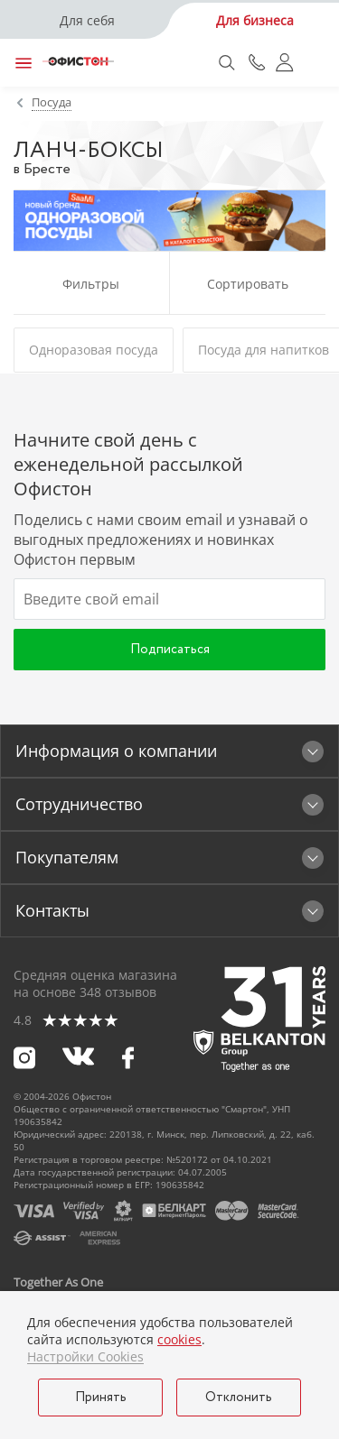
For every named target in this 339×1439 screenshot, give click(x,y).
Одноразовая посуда (93, 349)
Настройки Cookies (85, 1357)
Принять (101, 1397)
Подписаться (170, 650)
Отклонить (238, 1397)
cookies (179, 1339)
